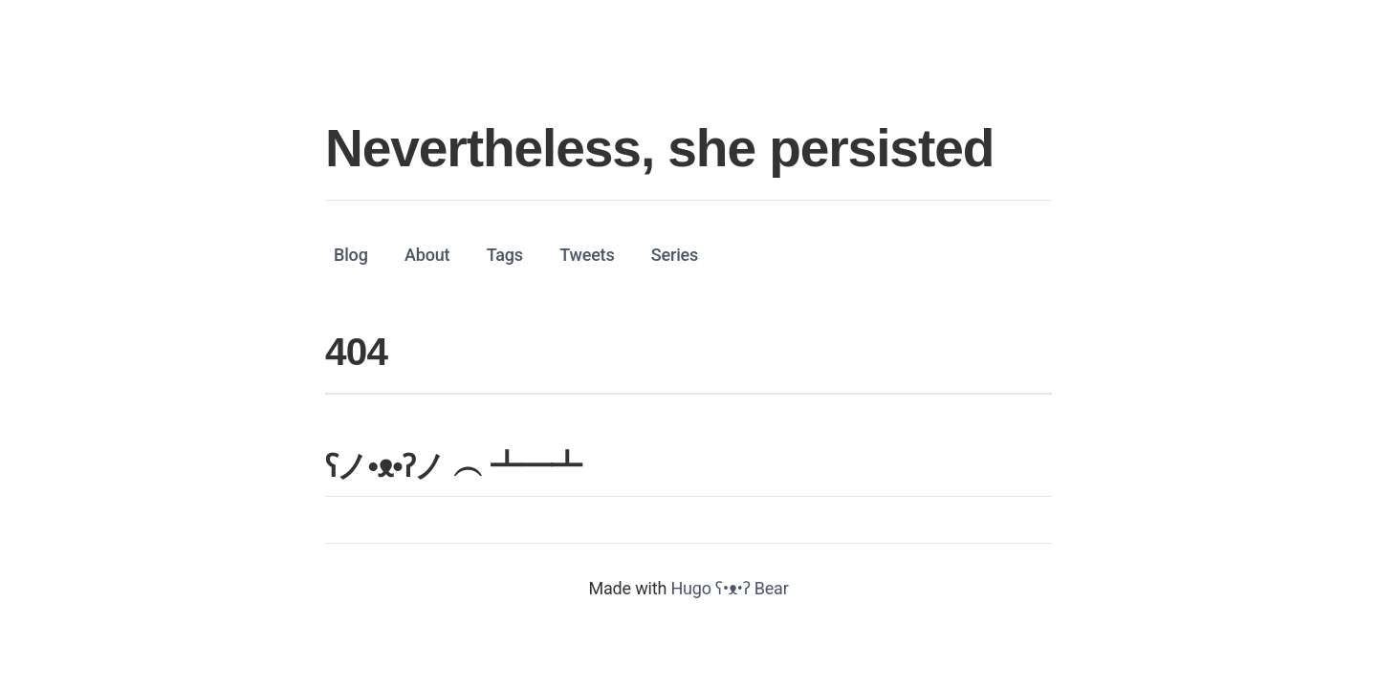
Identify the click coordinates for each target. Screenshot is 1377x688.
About (426, 254)
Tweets (586, 254)
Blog (351, 254)
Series (674, 254)
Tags (505, 254)
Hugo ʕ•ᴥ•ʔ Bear (729, 588)
